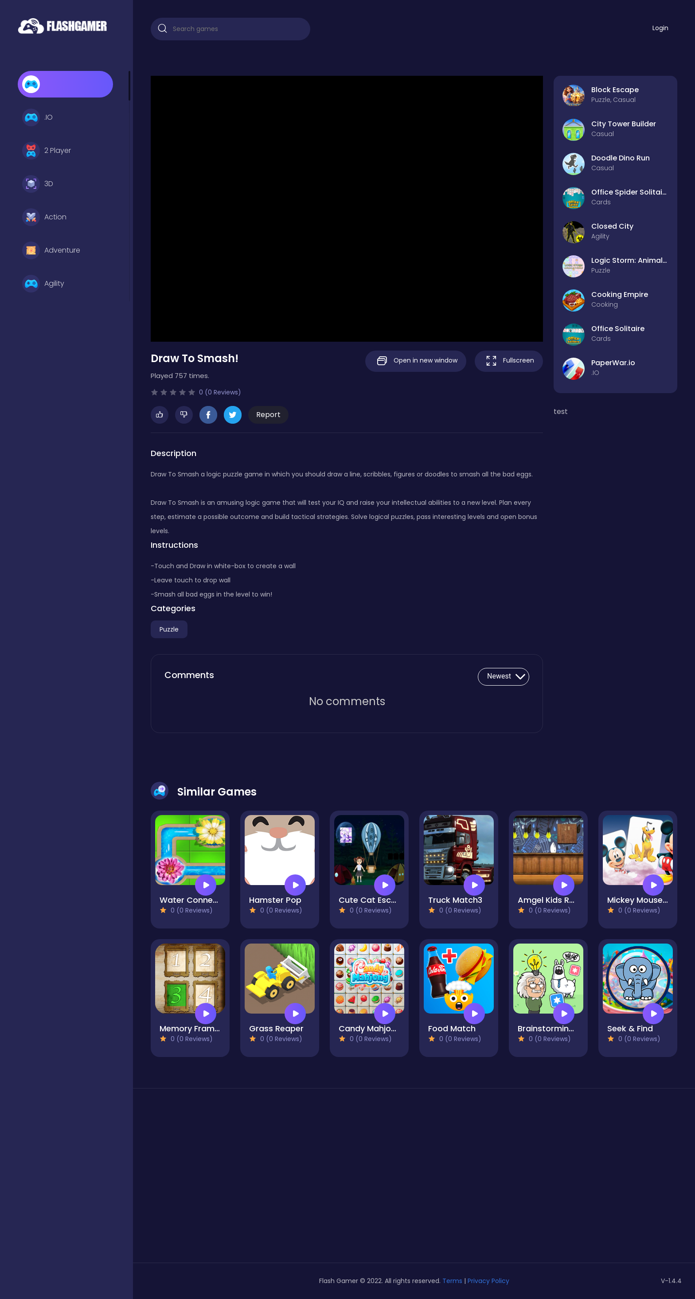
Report (268, 415)
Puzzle (169, 629)
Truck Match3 (455, 899)
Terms (452, 1280)
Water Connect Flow (200, 899)
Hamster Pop (275, 899)
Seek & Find (630, 1028)
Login (660, 27)
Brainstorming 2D (552, 1028)
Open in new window (415, 361)
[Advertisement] (235, 1179)
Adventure (51, 250)
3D (37, 184)
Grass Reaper (276, 1028)
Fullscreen (509, 361)
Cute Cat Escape (372, 899)
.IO (37, 117)
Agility (43, 284)
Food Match (452, 1028)
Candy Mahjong (370, 1028)
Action (44, 217)
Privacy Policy (488, 1280)
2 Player (46, 151)
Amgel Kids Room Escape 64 (574, 899)
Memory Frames (192, 1028)
